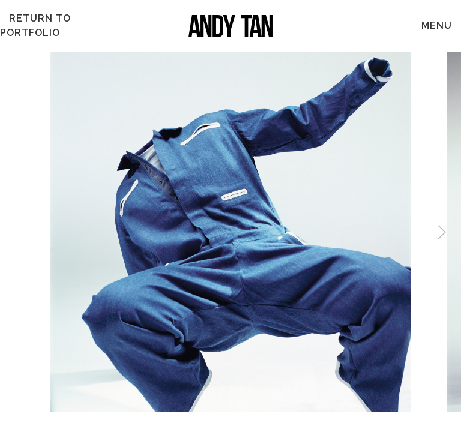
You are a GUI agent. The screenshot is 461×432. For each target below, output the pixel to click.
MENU (436, 25)
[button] (442, 232)
